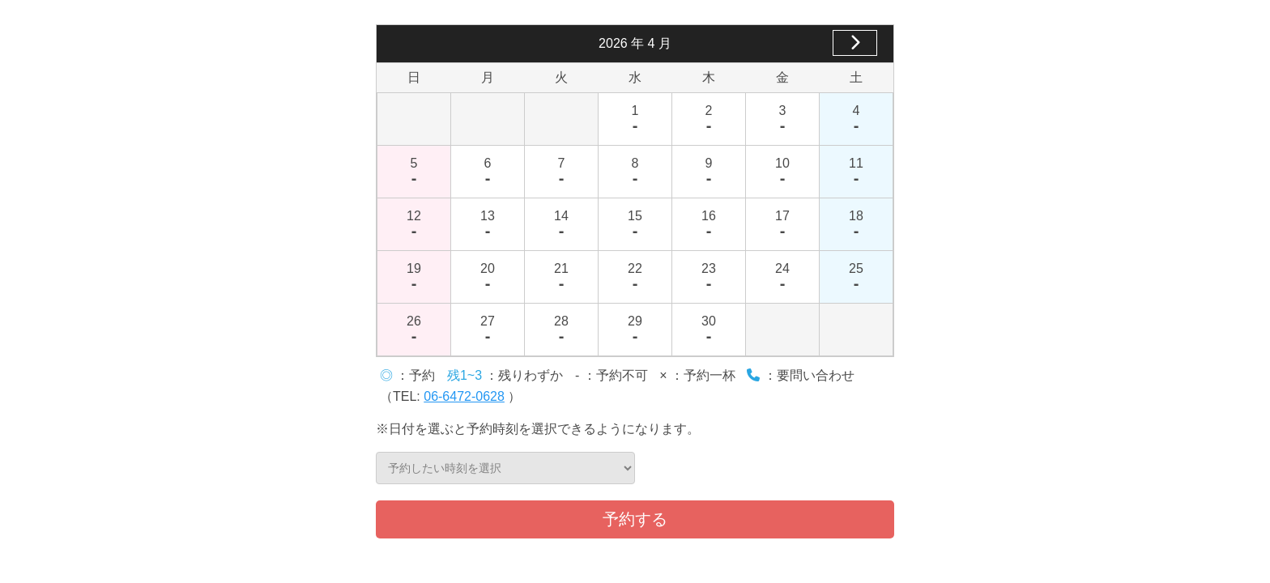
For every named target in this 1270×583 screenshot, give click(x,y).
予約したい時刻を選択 (505, 468)
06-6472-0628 (464, 396)
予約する (635, 519)
